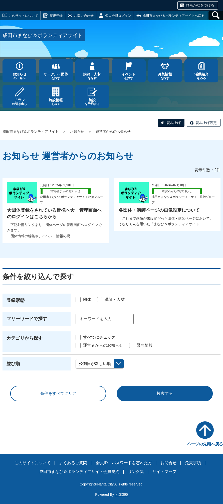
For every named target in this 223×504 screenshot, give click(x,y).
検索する (165, 393)
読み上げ (174, 123)
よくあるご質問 (73, 463)
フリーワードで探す (27, 318)
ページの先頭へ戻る (205, 444)
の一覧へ (19, 76)
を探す (56, 76)
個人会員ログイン (118, 16)
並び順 (13, 363)
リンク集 (136, 471)
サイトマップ (164, 471)
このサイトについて (23, 16)
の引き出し (19, 102)
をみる (201, 76)
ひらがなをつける (200, 5)
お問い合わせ (84, 16)
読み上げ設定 (206, 123)
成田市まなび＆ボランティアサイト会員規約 (79, 471)
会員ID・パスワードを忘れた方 (124, 463)
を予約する (92, 102)
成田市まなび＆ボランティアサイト (31, 132)
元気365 (121, 494)
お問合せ (168, 463)
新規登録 (56, 16)
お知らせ (77, 132)
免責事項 (193, 463)
